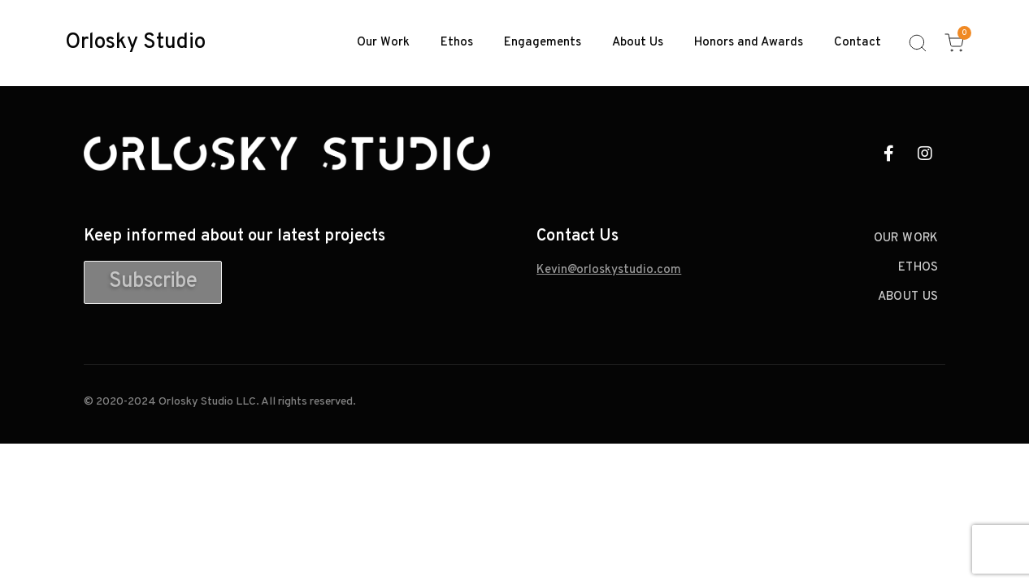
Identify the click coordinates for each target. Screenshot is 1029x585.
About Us (637, 42)
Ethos (457, 42)
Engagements (542, 42)
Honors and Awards (748, 42)
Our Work (383, 42)
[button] (153, 282)
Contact (857, 42)
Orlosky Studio (135, 43)
